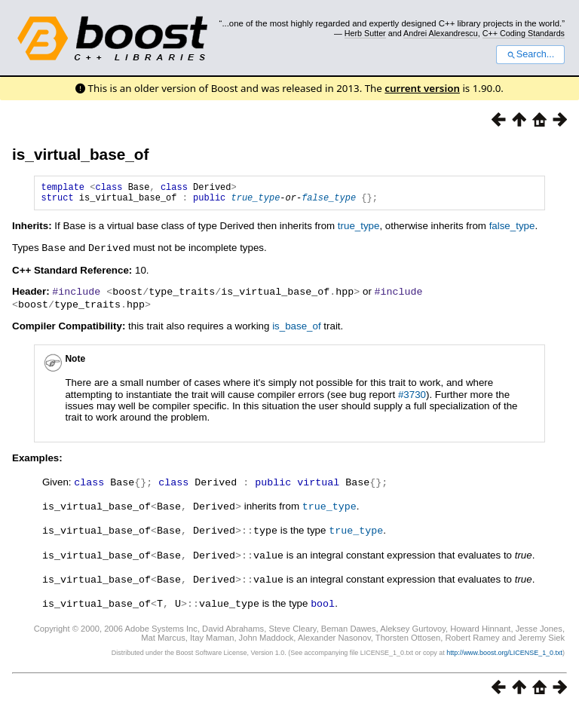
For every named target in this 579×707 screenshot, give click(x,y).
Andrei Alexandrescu (440, 33)
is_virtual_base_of (80, 154)
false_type (329, 201)
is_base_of (296, 328)
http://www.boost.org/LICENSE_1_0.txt (504, 650)
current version (422, 88)
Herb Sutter (365, 33)
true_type (255, 201)
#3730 (412, 396)
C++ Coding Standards (523, 33)
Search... (530, 54)
